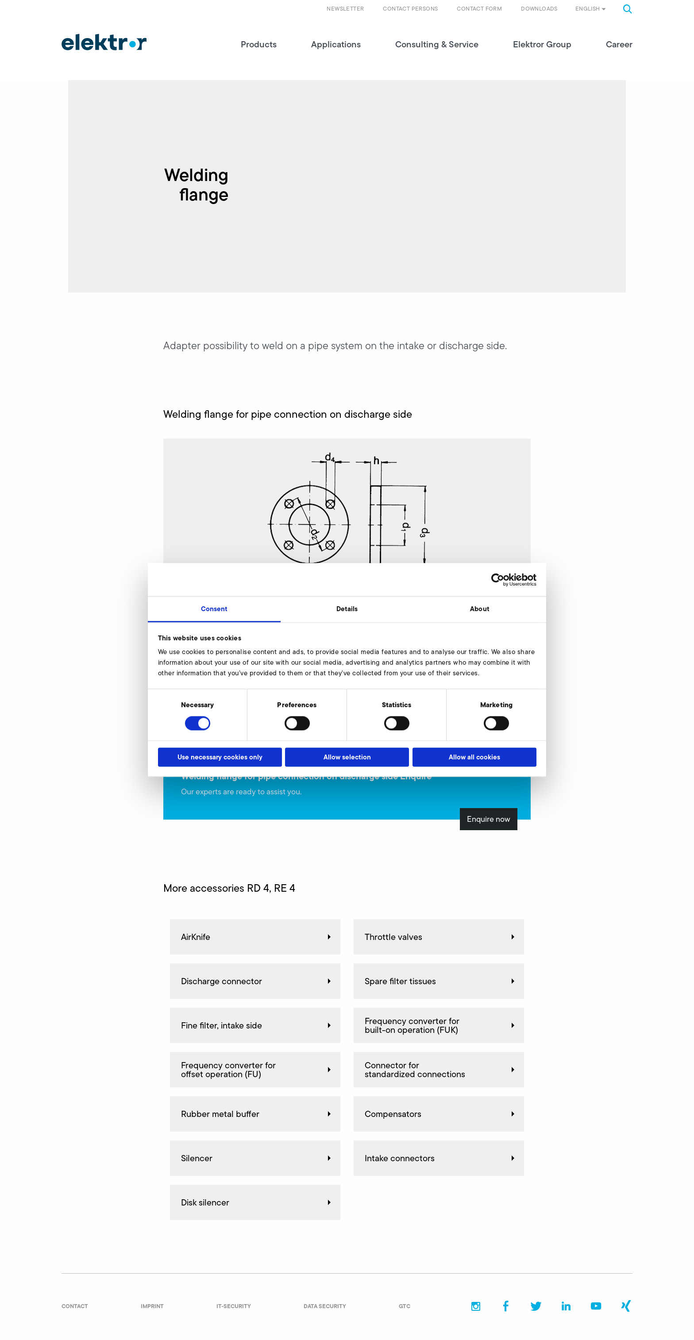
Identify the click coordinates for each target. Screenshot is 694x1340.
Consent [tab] (214, 609)
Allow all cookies (474, 757)
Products (259, 44)
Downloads (539, 8)
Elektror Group (542, 44)
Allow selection (347, 757)
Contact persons (410, 8)
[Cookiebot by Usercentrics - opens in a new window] (497, 579)
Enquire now (488, 819)
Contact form (479, 8)
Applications (336, 44)
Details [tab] (347, 609)
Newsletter (345, 8)
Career (619, 44)
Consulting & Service (436, 44)
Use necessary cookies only (219, 757)
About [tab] (480, 609)
